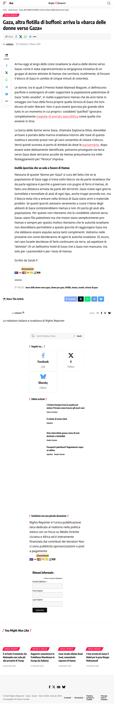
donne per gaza (57, 287)
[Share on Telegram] (30, 37)
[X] (104, 314)
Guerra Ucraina (52, 413)
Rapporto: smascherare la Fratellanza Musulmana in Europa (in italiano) (43, 658)
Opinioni (50, 424)
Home (5, 10)
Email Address (40, 583)
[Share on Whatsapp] (25, 37)
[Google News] (58, 691)
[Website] (96, 314)
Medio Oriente (14, 10)
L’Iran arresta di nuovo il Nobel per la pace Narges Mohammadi (98, 658)
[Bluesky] (109, 314)
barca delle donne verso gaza (38, 287)
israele (81, 287)
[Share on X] (21, 37)
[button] (5, 3)
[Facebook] (101, 314)
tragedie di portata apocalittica (56, 117)
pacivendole (90, 145)
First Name (38, 592)
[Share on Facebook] (16, 37)
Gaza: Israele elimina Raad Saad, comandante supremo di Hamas (70, 658)
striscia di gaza (91, 287)
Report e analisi (40, 650)
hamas (75, 287)
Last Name (38, 601)
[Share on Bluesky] (6, 94)
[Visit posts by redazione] (6, 314)
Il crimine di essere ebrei (57, 420)
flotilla (68, 287)
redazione (10, 44)
